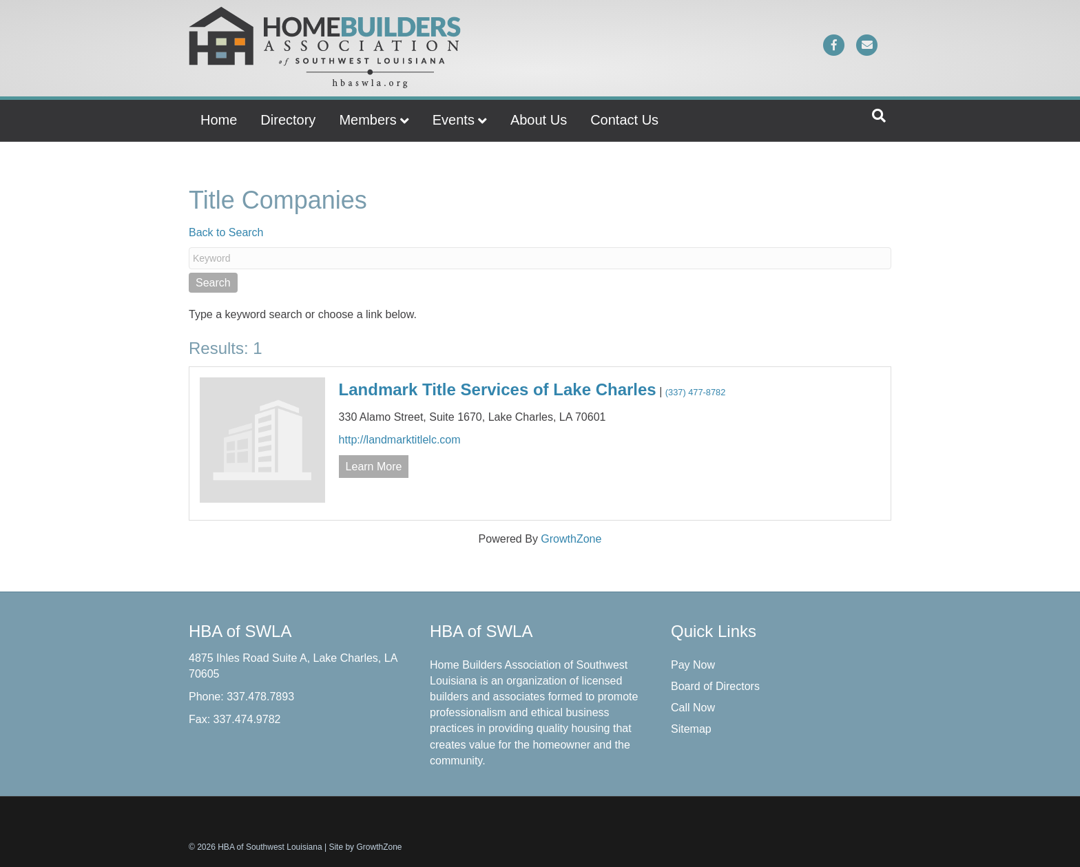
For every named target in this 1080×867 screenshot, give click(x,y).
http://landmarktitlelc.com (400, 440)
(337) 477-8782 (695, 392)
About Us (538, 119)
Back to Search (226, 232)
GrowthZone (571, 539)
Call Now (693, 707)
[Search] (878, 115)
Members (367, 119)
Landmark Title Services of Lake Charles (497, 389)
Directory (287, 119)
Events (454, 119)
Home (218, 119)
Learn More (374, 466)
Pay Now (693, 665)
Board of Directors (715, 686)
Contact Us (624, 119)
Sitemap (691, 729)
